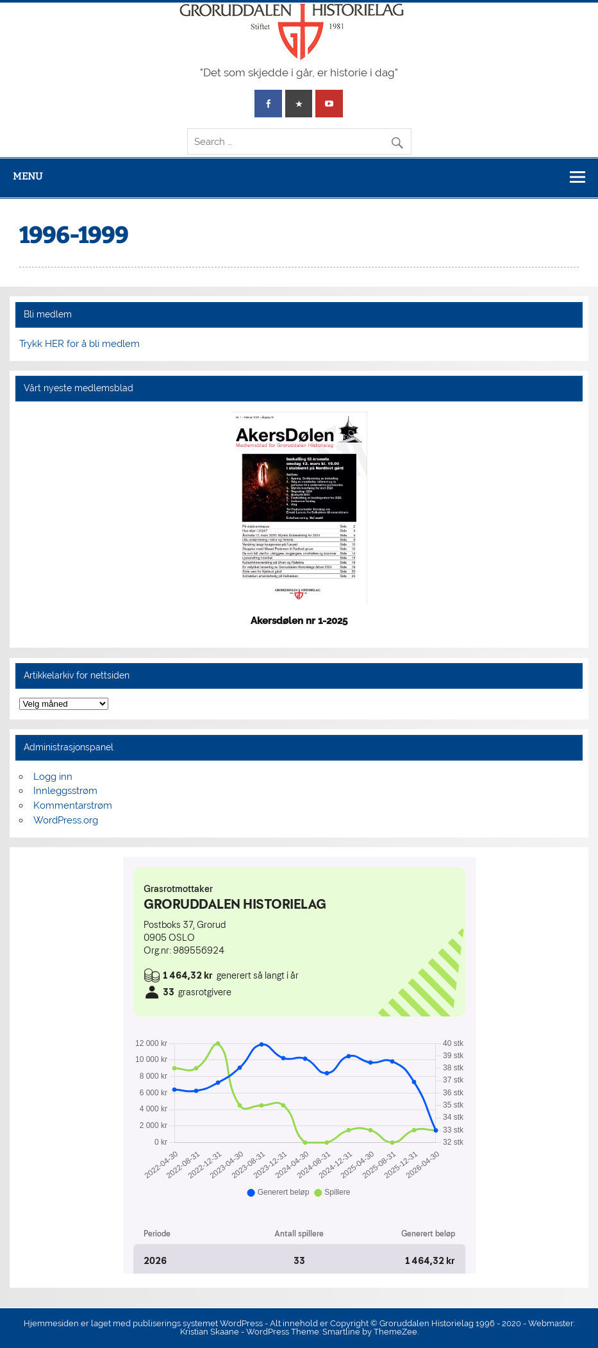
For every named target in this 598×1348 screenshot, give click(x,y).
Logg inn (52, 776)
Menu (27, 176)
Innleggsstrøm (65, 790)
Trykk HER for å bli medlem (79, 344)
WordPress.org (65, 820)
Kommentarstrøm (72, 805)
